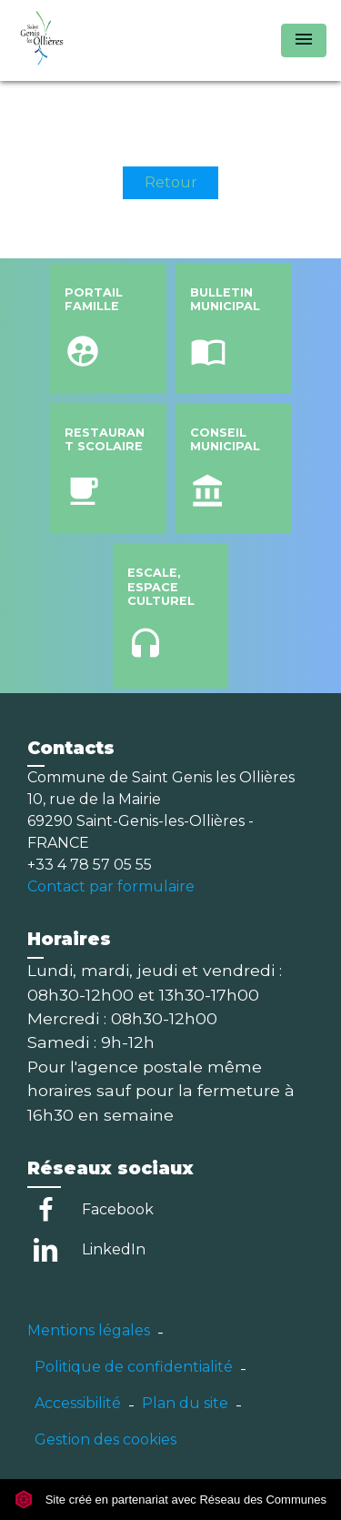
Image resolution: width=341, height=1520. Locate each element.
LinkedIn (113, 1249)
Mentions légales (88, 1330)
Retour (171, 182)
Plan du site (185, 1403)
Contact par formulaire (111, 886)
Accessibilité (78, 1403)
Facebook (118, 1209)
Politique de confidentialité (134, 1366)
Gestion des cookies (105, 1439)
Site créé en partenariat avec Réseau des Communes (170, 1499)
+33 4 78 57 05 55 (89, 864)
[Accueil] (83, 40)
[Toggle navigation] (303, 40)
